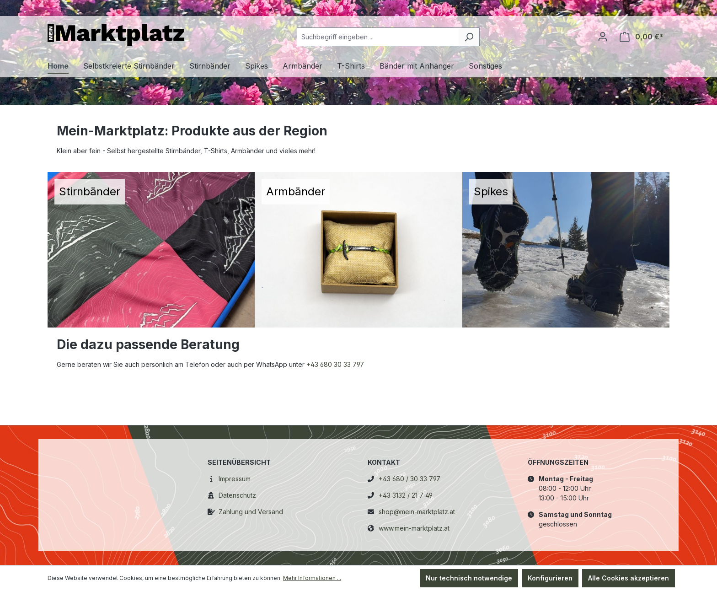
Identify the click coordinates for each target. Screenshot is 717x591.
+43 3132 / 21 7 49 (406, 495)
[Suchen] (469, 36)
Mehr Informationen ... (312, 578)
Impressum (235, 479)
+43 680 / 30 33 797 (409, 479)
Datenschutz (237, 495)
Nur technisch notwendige (469, 578)
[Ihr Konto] (603, 36)
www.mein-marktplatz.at (414, 528)
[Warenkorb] (641, 36)
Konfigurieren (550, 578)
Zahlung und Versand (251, 512)
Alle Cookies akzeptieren (628, 578)
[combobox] (378, 36)
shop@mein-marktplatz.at (417, 512)
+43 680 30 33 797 (335, 364)
